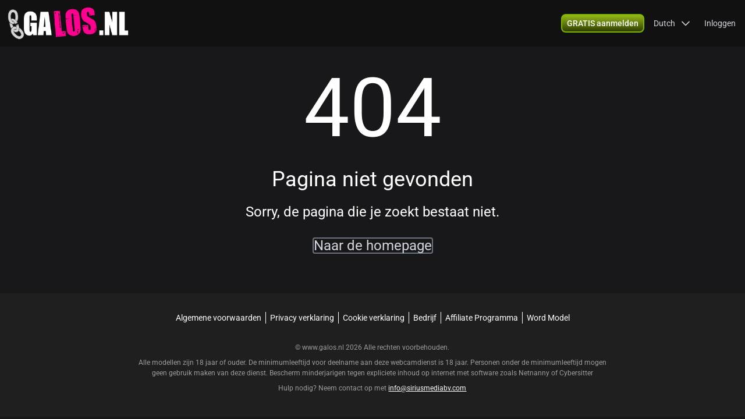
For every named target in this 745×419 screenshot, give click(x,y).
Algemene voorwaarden (218, 317)
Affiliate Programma (481, 317)
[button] (672, 23)
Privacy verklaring (302, 317)
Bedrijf (425, 317)
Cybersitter (576, 373)
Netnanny (535, 373)
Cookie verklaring (374, 317)
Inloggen (720, 23)
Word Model (548, 317)
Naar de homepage (373, 245)
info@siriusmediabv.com (427, 388)
